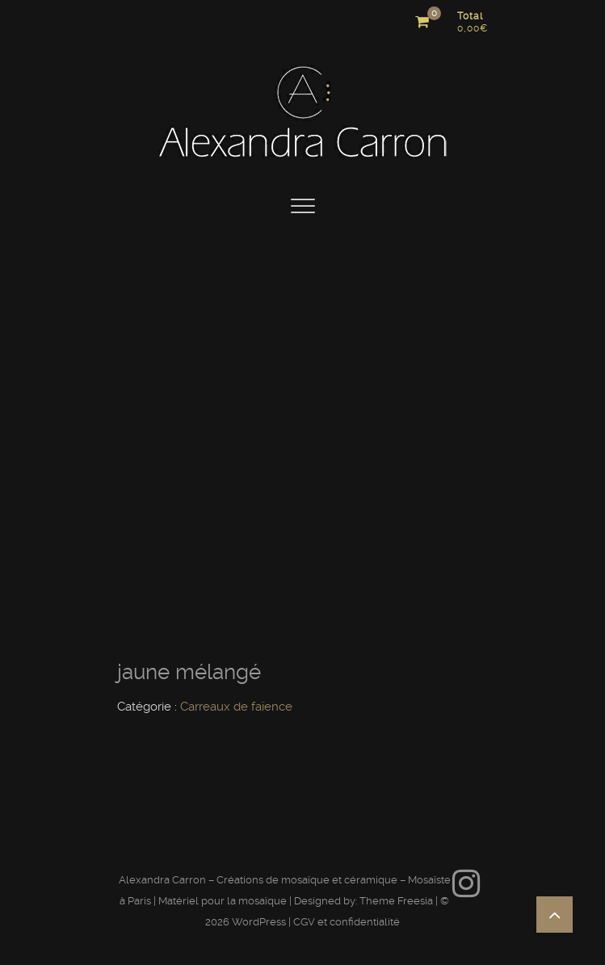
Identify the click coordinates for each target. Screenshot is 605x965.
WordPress (259, 922)
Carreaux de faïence (236, 706)
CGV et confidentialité (346, 922)
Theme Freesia (396, 901)
